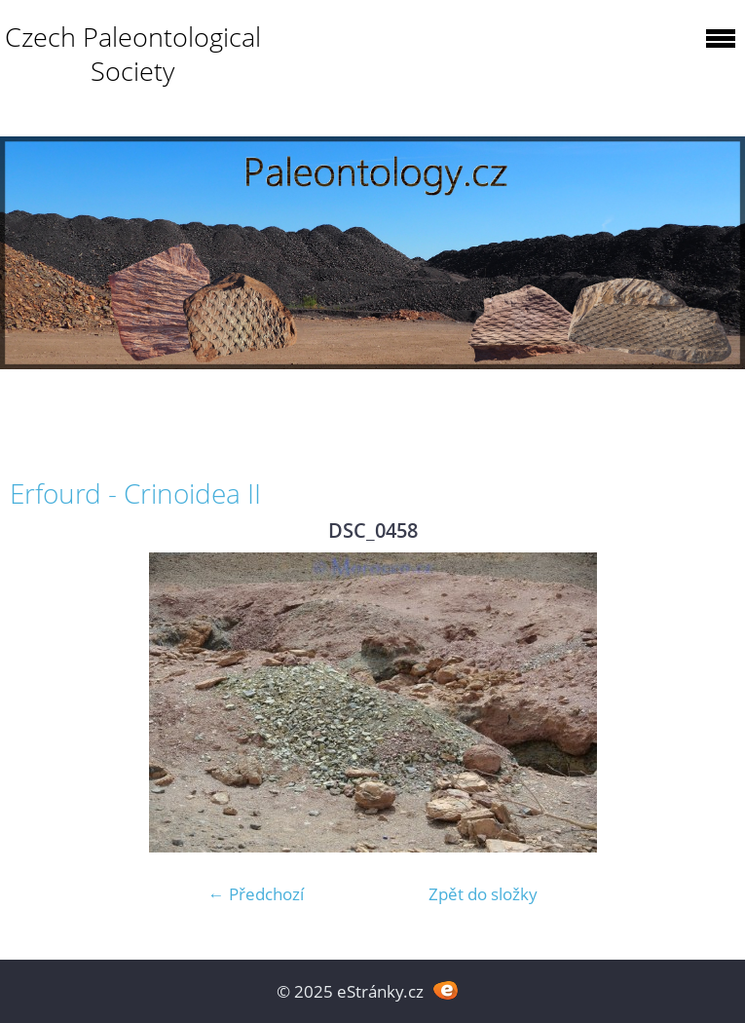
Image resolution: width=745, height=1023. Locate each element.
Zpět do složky (483, 894)
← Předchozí (256, 894)
